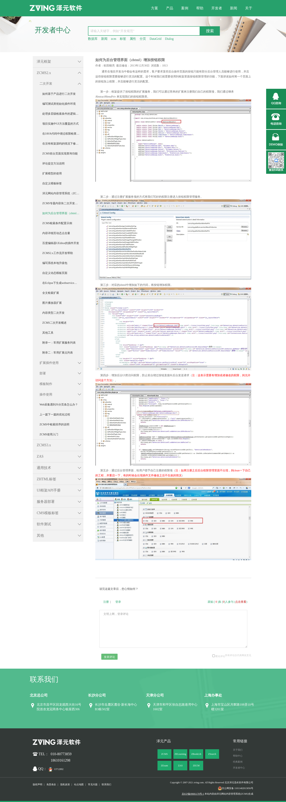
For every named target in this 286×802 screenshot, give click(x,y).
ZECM (196, 765)
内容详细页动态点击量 (56, 233)
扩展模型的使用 (52, 173)
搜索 (210, 31)
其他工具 (47, 332)
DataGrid (155, 38)
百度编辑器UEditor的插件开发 (60, 243)
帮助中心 (238, 755)
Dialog (169, 38)
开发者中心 (239, 767)
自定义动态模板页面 (54, 273)
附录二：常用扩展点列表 (57, 352)
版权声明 (37, 784)
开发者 (216, 8)
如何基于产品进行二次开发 (59, 93)
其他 (40, 535)
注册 (106, 601)
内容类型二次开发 (53, 312)
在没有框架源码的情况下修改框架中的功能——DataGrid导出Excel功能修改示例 (62, 143)
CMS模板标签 (48, 513)
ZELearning (180, 754)
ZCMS (164, 754)
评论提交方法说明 (53, 163)
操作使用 (46, 394)
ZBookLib (196, 754)
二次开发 (46, 83)
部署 (43, 373)
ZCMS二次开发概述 (54, 322)
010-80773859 (61, 754)
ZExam (164, 765)
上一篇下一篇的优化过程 (55, 414)
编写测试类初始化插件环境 (59, 103)
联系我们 (106, 784)
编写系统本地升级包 (54, 263)
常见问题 (93, 784)
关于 (248, 8)
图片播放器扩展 (52, 302)
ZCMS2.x (44, 73)
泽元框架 (44, 61)
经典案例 (238, 761)
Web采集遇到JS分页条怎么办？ (59, 404)
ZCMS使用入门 (49, 434)
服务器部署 (46, 502)
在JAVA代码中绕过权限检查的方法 (62, 133)
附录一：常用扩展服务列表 (59, 342)
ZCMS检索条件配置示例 (57, 223)
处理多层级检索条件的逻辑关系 (61, 113)
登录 (118, 601)
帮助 (199, 8)
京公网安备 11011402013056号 (235, 788)
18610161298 (60, 760)
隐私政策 (65, 784)
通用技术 (44, 468)
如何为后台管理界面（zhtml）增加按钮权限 (62, 213)
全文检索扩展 (50, 292)
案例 (184, 8)
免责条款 (51, 784)
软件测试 (44, 524)
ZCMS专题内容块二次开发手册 (61, 203)
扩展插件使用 (49, 362)
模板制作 (46, 384)
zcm (113, 38)
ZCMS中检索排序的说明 (54, 424)
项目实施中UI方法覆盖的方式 (60, 123)
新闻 (233, 8)
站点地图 (79, 784)
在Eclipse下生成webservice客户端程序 (62, 282)
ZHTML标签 (46, 479)
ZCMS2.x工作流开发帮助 (57, 253)
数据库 (93, 38)
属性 (133, 38)
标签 (123, 38)
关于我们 (238, 749)
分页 (143, 38)
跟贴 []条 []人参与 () (227, 601)
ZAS (40, 456)
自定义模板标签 (52, 183)
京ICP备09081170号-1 (193, 793)
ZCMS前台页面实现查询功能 (60, 153)
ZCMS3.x (44, 445)
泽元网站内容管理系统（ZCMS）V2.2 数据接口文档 (62, 193)
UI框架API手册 (49, 490)
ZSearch (212, 754)
